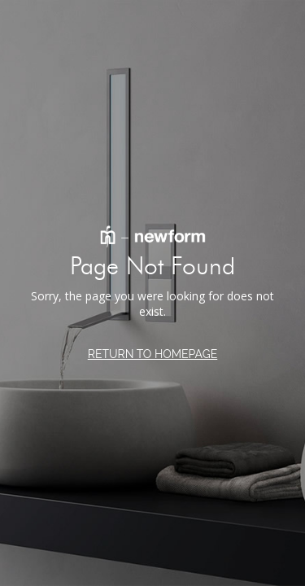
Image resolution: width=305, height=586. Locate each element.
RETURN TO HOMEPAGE (153, 354)
